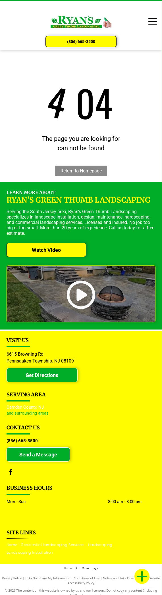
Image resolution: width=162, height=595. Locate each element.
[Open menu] (152, 21)
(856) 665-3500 (22, 440)
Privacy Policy (12, 578)
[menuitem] (14, 545)
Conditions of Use (87, 578)
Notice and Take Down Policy (124, 578)
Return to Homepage (81, 171)
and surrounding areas (28, 413)
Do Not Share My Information (49, 578)
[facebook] (11, 473)
